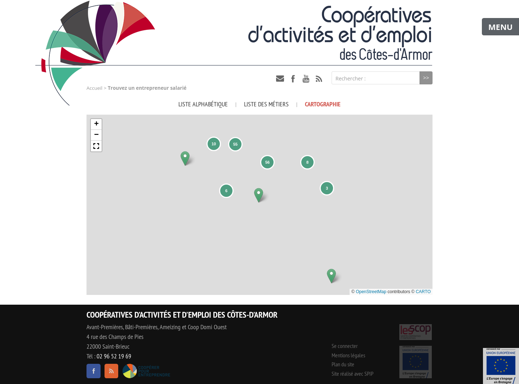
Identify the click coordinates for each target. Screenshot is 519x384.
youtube (306, 78)
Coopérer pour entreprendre (146, 371)
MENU (500, 26)
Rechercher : (351, 78)
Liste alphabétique (203, 104)
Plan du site (343, 364)
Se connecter (345, 345)
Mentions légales (348, 355)
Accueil (94, 88)
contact (280, 78)
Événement (501, 366)
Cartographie (323, 104)
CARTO (423, 291)
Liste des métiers (266, 104)
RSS (319, 78)
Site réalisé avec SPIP (352, 373)
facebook (293, 78)
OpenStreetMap (371, 291)
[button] (185, 158)
